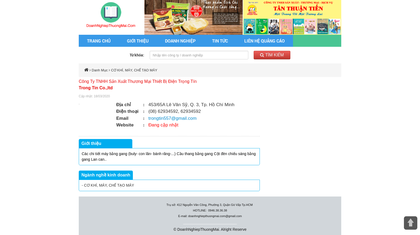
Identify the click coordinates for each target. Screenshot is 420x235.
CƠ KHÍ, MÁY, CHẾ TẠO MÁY (134, 70)
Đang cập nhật (163, 125)
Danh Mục (100, 70)
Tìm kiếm (272, 55)
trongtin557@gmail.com (172, 118)
